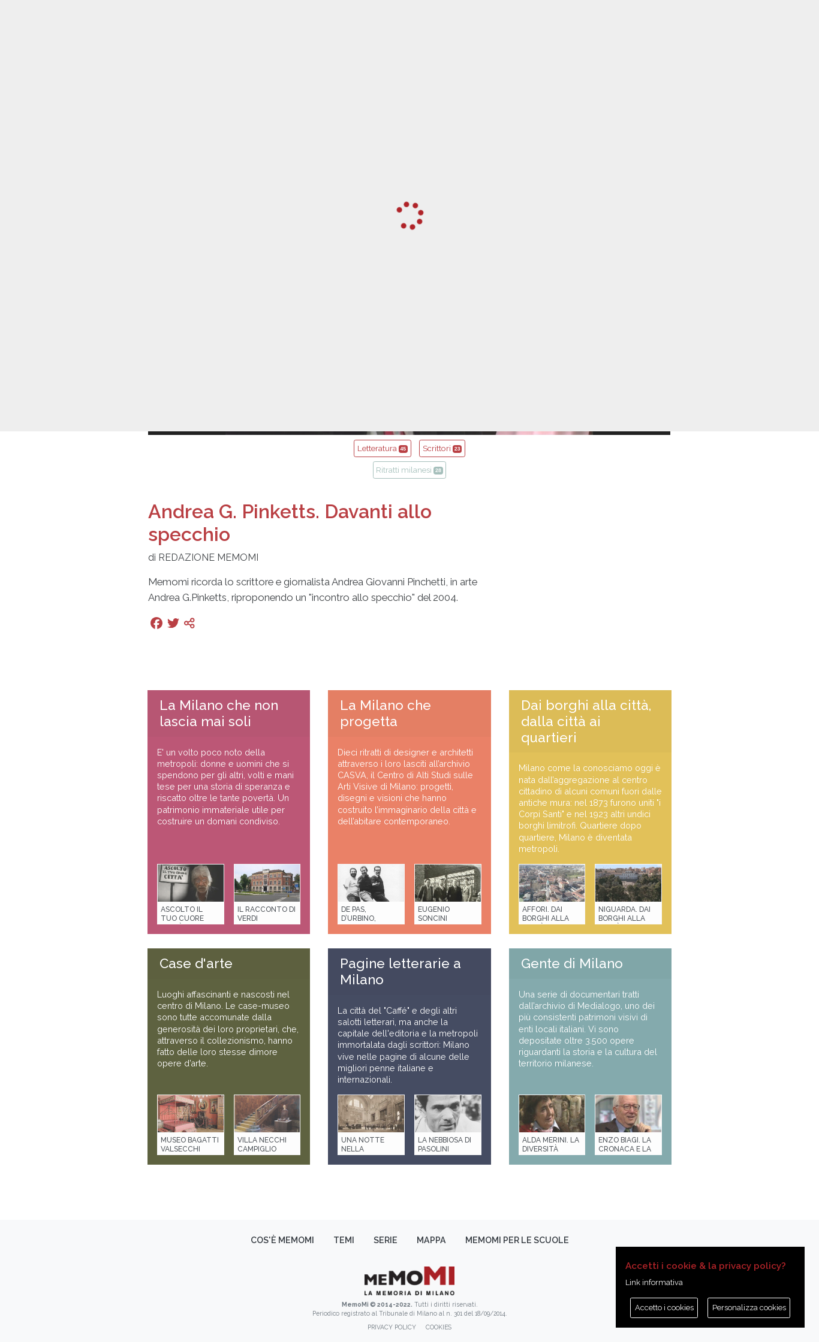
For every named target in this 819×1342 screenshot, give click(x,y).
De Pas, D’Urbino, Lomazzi (358, 918)
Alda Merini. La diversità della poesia (550, 1149)
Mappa (431, 1240)
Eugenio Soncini (434, 914)
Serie (386, 1240)
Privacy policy (392, 1327)
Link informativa (654, 1282)
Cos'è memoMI (282, 1240)
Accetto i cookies (664, 1307)
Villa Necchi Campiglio (262, 1144)
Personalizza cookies (749, 1307)
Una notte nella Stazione (362, 1149)
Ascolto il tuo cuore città (182, 918)
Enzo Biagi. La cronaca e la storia (624, 1149)
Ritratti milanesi (409, 469)
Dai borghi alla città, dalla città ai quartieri (586, 721)
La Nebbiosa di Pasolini (444, 1144)
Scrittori (442, 448)
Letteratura (382, 448)
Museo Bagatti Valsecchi (190, 1144)
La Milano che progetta (385, 713)
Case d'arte (196, 963)
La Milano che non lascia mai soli (218, 713)
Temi (343, 1240)
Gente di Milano (572, 963)
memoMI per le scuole (517, 1240)
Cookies (438, 1327)
